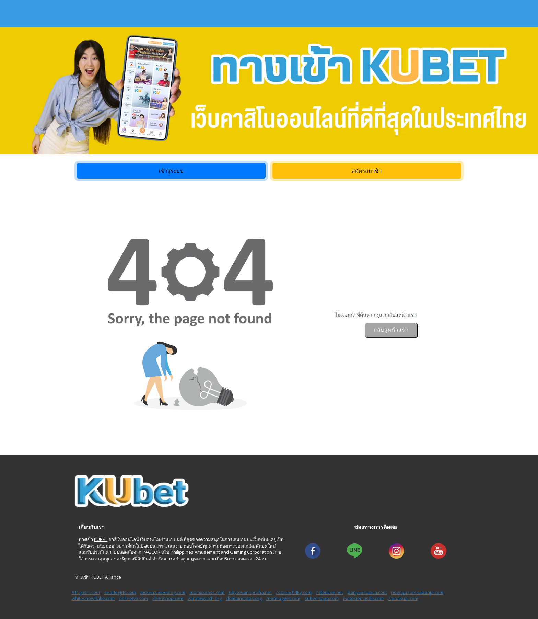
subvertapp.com (322, 598)
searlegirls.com (120, 592)
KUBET (100, 539)
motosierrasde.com (363, 598)
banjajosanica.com (367, 592)
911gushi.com (86, 592)
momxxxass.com (207, 592)
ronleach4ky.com (294, 592)
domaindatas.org (244, 598)
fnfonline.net (329, 592)
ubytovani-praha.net (250, 592)
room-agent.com (283, 598)
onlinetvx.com (133, 598)
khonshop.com (167, 598)
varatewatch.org (205, 598)
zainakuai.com (403, 598)
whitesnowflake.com (93, 598)
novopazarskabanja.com (417, 592)
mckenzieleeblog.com (162, 592)
